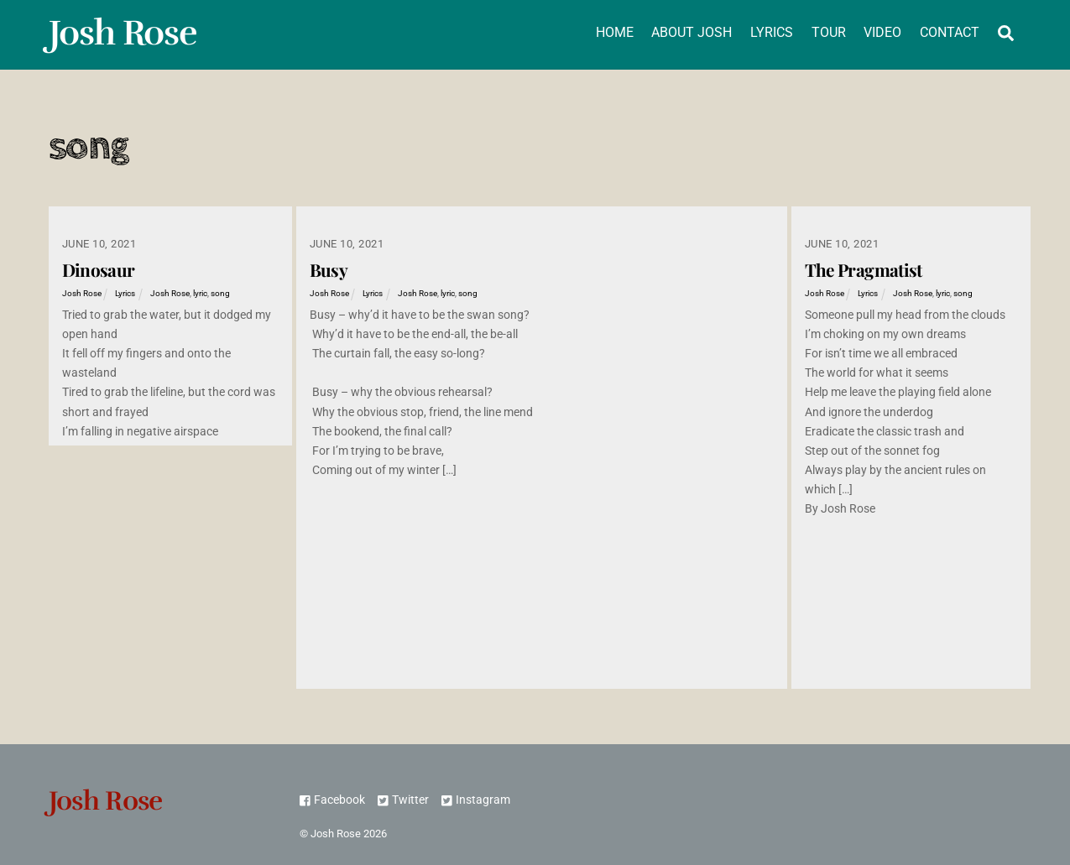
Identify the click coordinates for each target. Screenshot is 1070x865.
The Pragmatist (863, 269)
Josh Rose (82, 293)
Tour (829, 32)
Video (882, 32)
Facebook (332, 800)
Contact (949, 32)
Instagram (475, 800)
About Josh (691, 32)
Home (615, 32)
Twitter (403, 800)
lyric (200, 293)
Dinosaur (98, 269)
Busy (329, 269)
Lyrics (771, 32)
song (220, 293)
